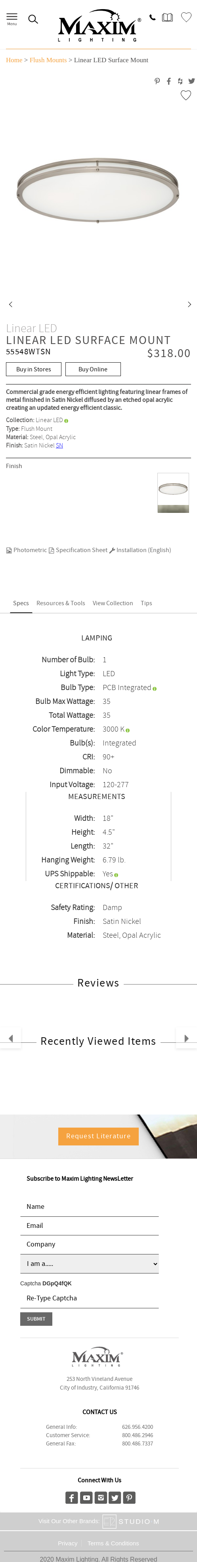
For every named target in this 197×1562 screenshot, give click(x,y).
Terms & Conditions (113, 1543)
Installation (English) (140, 550)
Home (14, 60)
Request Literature (98, 1136)
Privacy (67, 1543)
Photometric (26, 550)
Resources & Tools (60, 603)
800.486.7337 (137, 1444)
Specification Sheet (77, 550)
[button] (10, 305)
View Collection (113, 603)
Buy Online (92, 369)
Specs (21, 603)
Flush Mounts (48, 60)
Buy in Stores (33, 369)
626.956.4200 (137, 1427)
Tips (146, 603)
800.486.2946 (137, 1436)
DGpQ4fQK (57, 1283)
